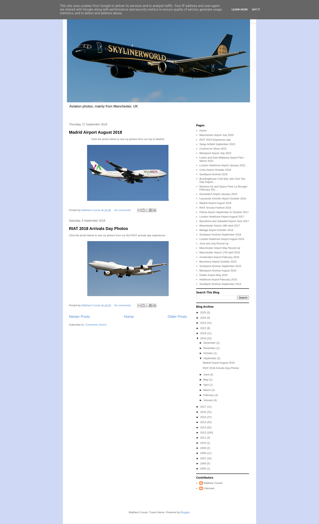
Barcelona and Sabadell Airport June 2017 (224, 221)
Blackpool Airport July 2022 (215, 153)
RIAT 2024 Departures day (215, 139)
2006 (203, 463)
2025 (203, 312)
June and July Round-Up (213, 243)
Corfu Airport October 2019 (215, 169)
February (209, 395)
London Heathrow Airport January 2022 (222, 165)
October (208, 353)
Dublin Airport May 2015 (213, 275)
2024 (203, 317)
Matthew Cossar (213, 483)
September (210, 358)
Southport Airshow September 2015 (220, 266)
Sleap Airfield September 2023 (217, 144)
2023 (203, 322)
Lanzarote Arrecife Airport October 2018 (222, 198)
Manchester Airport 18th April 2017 (219, 225)
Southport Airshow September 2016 (220, 234)
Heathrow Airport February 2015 (218, 279)
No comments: (123, 210)
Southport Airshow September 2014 (220, 284)
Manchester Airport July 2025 (216, 135)
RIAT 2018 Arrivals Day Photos (98, 228)
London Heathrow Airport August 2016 (221, 239)
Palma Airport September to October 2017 (224, 212)
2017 (203, 406)
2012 (203, 432)
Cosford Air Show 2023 (212, 148)
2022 (203, 328)
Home (129, 317)
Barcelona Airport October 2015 (217, 261)
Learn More (240, 9)
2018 (203, 338)
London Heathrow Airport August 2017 (221, 216)
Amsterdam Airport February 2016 (219, 257)
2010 (203, 442)
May (206, 379)
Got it (256, 9)
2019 (203, 333)
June (206, 374)
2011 (203, 437)
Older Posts (177, 317)
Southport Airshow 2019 (213, 174)
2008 (203, 453)
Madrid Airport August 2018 (95, 132)
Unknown (208, 488)
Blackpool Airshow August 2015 (217, 270)
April (206, 384)
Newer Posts (79, 317)
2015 (203, 417)
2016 (203, 412)
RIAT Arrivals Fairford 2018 (215, 207)
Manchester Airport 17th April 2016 (219, 252)
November (209, 348)
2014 (203, 422)
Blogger (185, 512)
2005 (203, 468)
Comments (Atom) (96, 324)
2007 (203, 458)
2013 (203, 427)
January (208, 400)
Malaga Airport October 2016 (216, 230)
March (207, 390)
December (209, 342)
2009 (203, 448)
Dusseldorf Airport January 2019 (218, 194)
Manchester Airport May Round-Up (219, 247)
